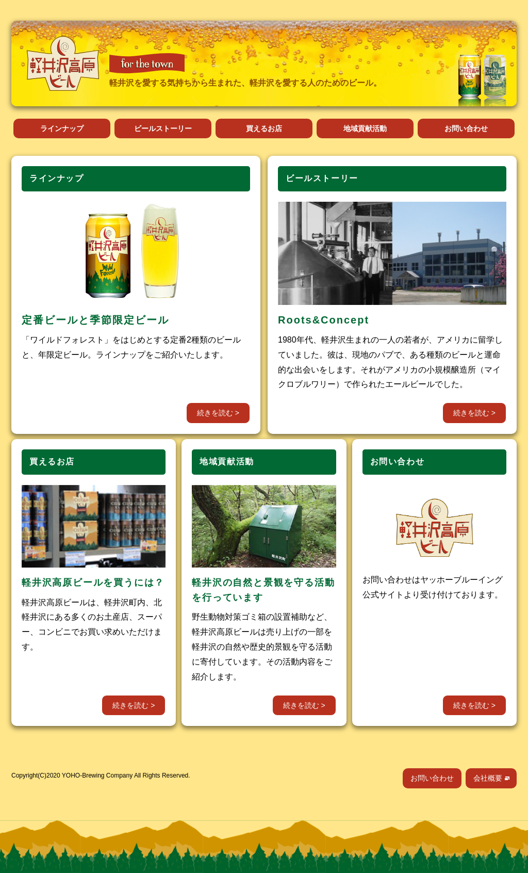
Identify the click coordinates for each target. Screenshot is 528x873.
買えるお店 (264, 128)
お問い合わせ (466, 128)
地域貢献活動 (365, 128)
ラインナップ (62, 128)
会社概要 (487, 778)
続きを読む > (218, 413)
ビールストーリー (163, 128)
